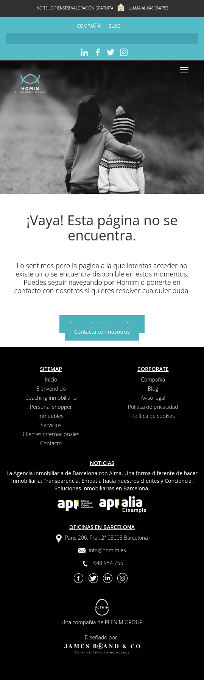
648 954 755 (157, 8)
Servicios (50, 425)
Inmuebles (51, 415)
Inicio (51, 379)
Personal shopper (51, 406)
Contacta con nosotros (102, 331)
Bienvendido (51, 388)
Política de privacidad (153, 406)
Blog (115, 26)
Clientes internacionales (51, 434)
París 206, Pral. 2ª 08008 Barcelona (106, 537)
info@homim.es (107, 550)
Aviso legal (153, 397)
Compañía (88, 26)
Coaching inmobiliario (51, 397)
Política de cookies (153, 415)
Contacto (51, 443)
